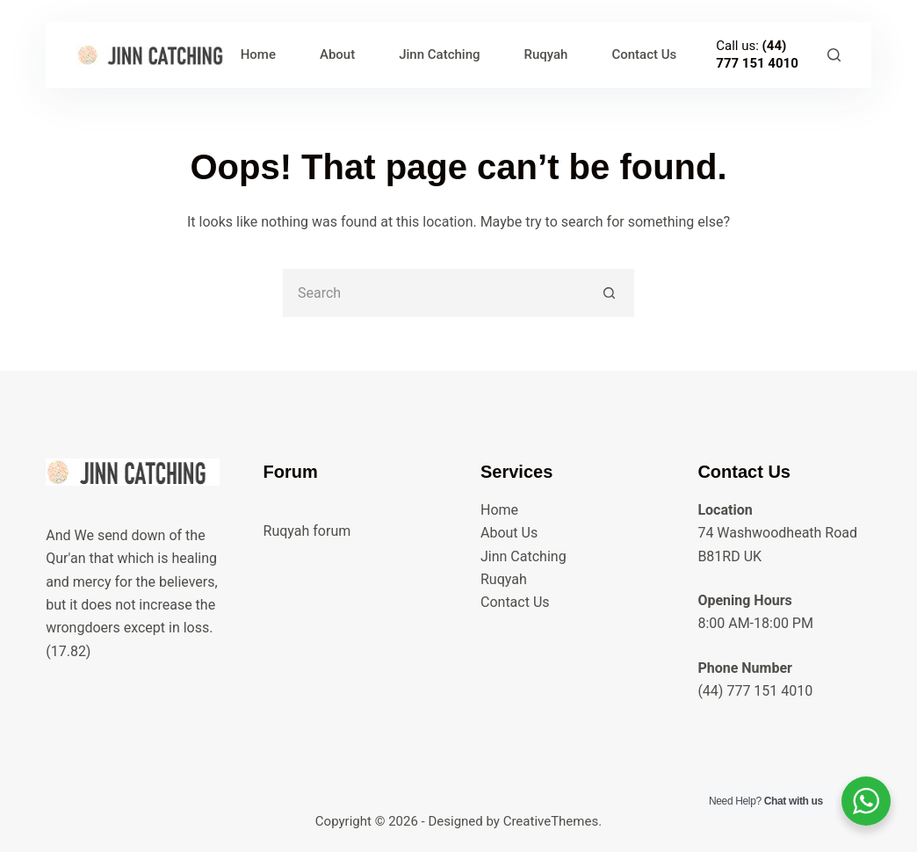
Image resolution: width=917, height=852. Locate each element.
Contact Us (643, 54)
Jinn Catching (439, 54)
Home (258, 54)
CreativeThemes (551, 821)
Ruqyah (546, 54)
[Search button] (610, 293)
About (337, 54)
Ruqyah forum (307, 531)
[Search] (834, 54)
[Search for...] (434, 293)
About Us (509, 532)
